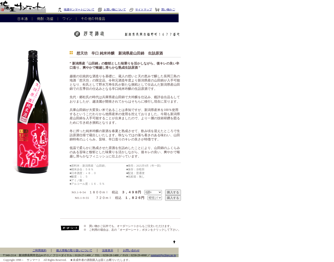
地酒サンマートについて (76, 9)
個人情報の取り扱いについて (74, 250)
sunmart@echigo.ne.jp (163, 255)
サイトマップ (140, 9)
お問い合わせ (131, 250)
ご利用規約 (39, 250)
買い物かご (165, 9)
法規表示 (107, 250)
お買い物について (112, 9)
